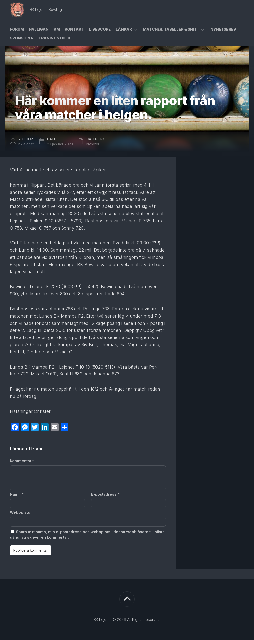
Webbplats (20, 512)
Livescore (100, 29)
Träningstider (54, 38)
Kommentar (22, 460)
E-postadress (105, 494)
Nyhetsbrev (223, 29)
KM (57, 29)
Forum (17, 29)
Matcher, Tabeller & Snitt (171, 29)
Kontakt (74, 29)
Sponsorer (21, 38)
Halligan (39, 29)
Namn (17, 494)
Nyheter (92, 144)
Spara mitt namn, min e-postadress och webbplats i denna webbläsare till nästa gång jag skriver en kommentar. (87, 534)
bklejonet (26, 144)
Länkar (124, 29)
